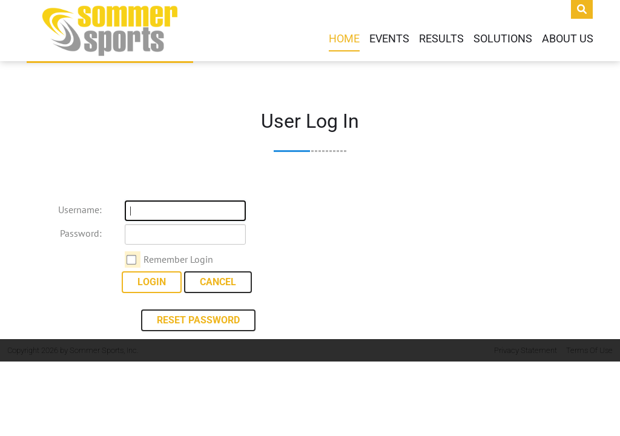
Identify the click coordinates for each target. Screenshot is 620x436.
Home (344, 39)
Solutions (502, 39)
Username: (80, 209)
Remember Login (178, 259)
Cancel (218, 282)
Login (151, 282)
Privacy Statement (525, 350)
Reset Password (198, 320)
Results (441, 39)
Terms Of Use (589, 350)
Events (389, 39)
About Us (567, 39)
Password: (81, 233)
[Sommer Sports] (110, 30)
